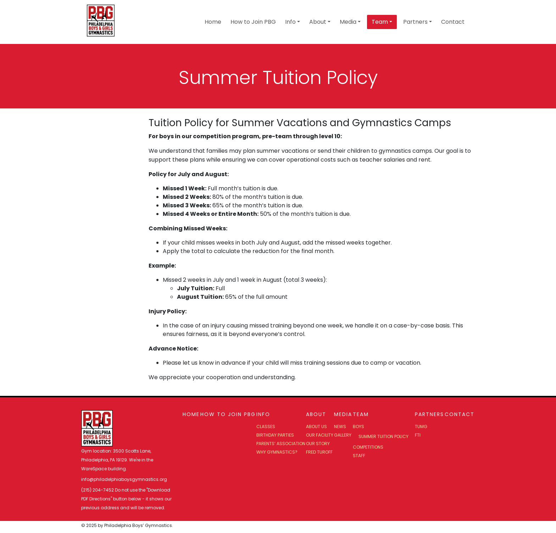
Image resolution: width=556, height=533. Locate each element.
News (340, 426)
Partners (415, 22)
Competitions (368, 447)
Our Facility (319, 435)
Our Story (318, 444)
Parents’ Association (280, 444)
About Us (316, 426)
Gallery (342, 435)
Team (380, 22)
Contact (453, 22)
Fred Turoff (319, 452)
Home (213, 22)
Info (290, 22)
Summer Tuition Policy (383, 436)
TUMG (421, 426)
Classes (265, 426)
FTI (418, 435)
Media (348, 22)
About (317, 22)
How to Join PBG (253, 22)
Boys (358, 426)
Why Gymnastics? (277, 452)
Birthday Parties (275, 435)
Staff (359, 456)
